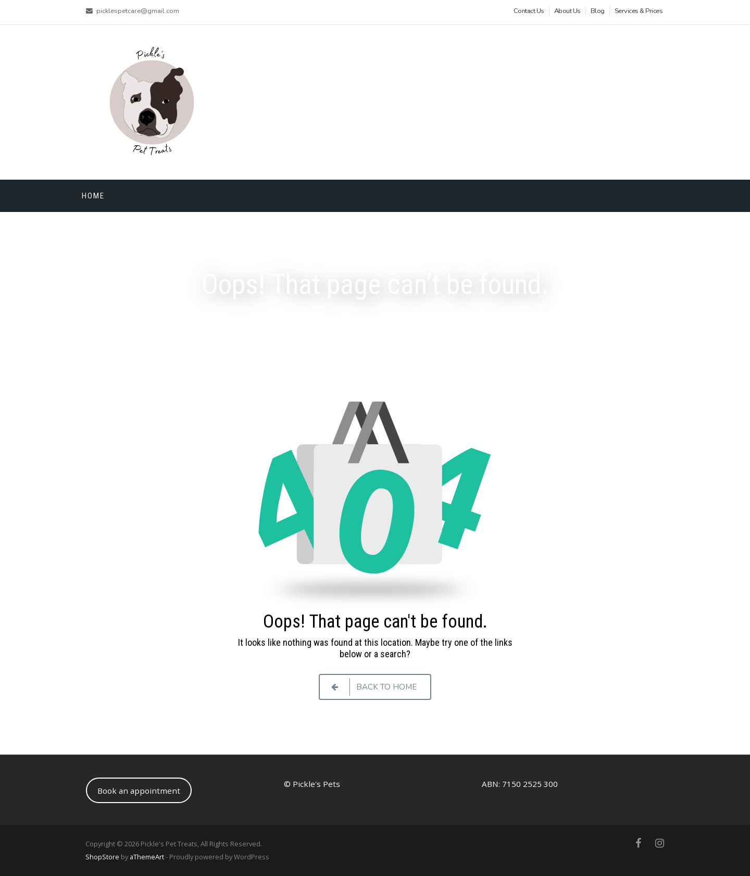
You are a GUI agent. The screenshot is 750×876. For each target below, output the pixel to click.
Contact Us (529, 11)
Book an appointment (138, 790)
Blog (598, 11)
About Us (567, 11)
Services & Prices (639, 11)
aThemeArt (147, 856)
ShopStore (102, 856)
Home (93, 196)
